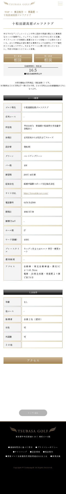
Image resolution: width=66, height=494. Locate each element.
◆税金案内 (48, 451)
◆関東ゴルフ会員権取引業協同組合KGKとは (26, 456)
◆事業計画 (55, 456)
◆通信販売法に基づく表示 (20, 447)
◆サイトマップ (20, 451)
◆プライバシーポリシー (46, 447)
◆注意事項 (35, 451)
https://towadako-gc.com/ (36, 193)
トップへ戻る (33, 413)
